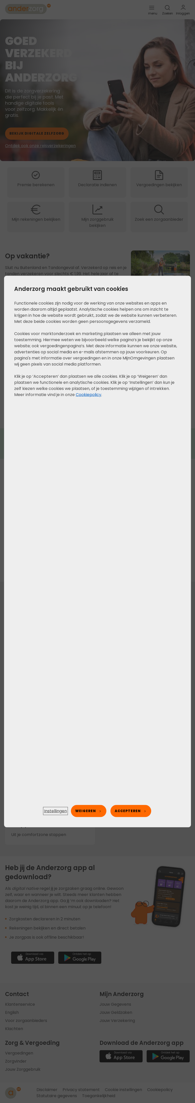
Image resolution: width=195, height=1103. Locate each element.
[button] (55, 811)
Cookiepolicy (88, 395)
